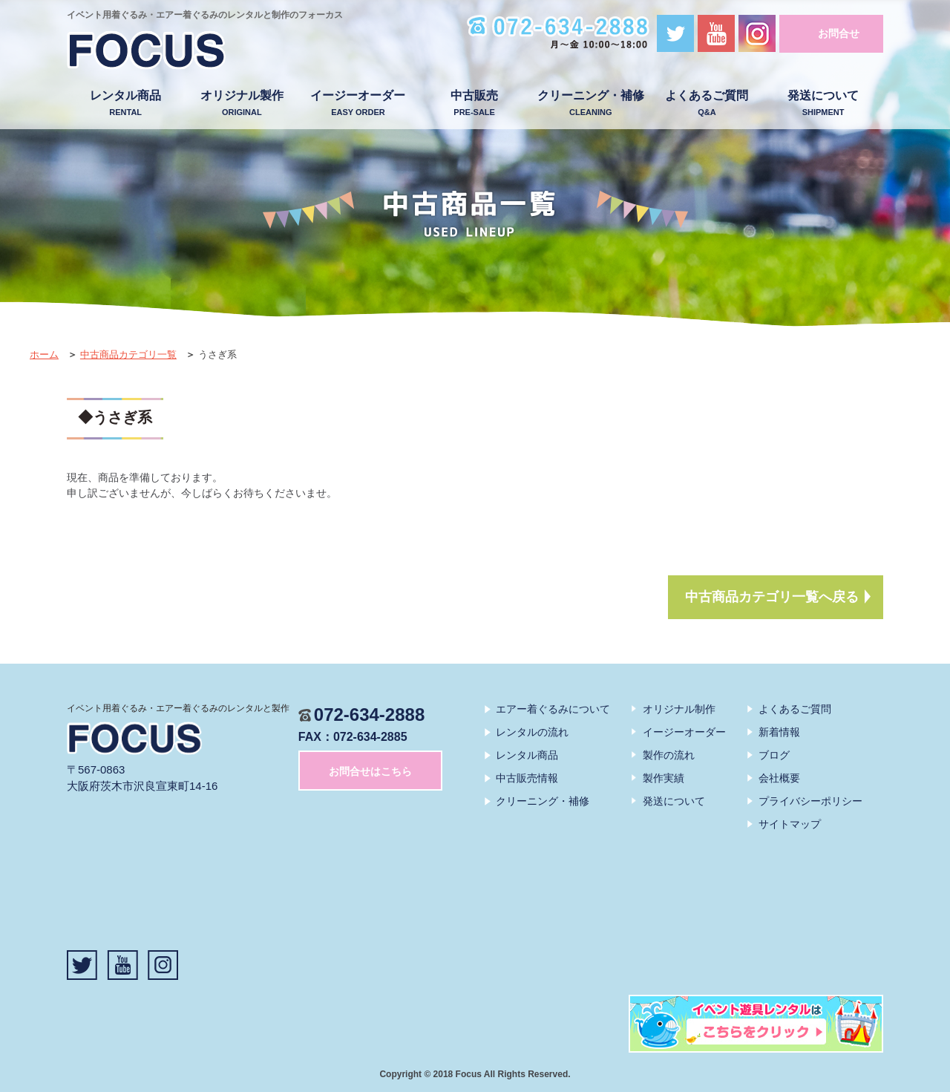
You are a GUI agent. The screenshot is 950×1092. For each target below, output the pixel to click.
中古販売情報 (527, 778)
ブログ (774, 755)
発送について (823, 103)
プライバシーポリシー (810, 801)
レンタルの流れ (532, 732)
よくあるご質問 (706, 103)
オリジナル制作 (679, 709)
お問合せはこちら (370, 771)
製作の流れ (669, 755)
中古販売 (474, 103)
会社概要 (779, 778)
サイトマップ (790, 824)
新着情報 (779, 732)
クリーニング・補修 (590, 103)
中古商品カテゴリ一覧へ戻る (772, 596)
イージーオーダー (358, 103)
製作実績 (663, 778)
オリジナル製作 (241, 103)
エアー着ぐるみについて (553, 709)
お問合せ (838, 33)
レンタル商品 (125, 103)
